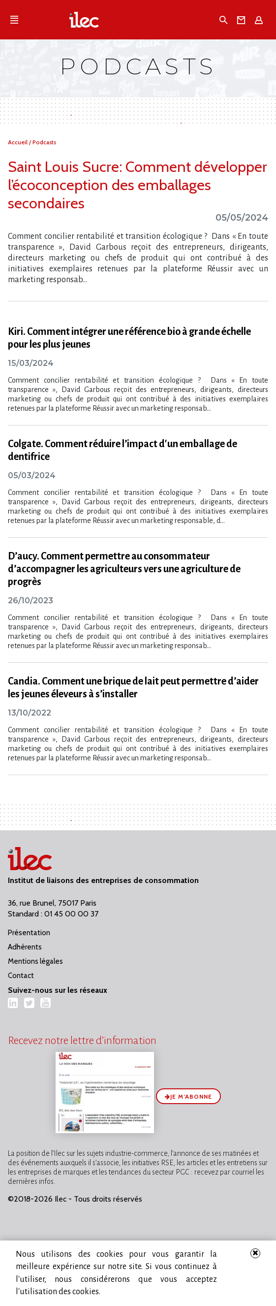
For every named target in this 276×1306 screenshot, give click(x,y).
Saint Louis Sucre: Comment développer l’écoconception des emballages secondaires (137, 185)
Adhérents (25, 947)
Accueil (18, 142)
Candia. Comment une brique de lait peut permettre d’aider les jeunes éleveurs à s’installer (133, 687)
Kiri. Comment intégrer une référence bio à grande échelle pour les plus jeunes (129, 338)
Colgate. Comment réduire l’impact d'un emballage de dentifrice (122, 450)
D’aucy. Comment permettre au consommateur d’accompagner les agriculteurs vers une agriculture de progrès (124, 569)
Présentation (29, 932)
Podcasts (44, 142)
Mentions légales (35, 961)
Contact (21, 975)
